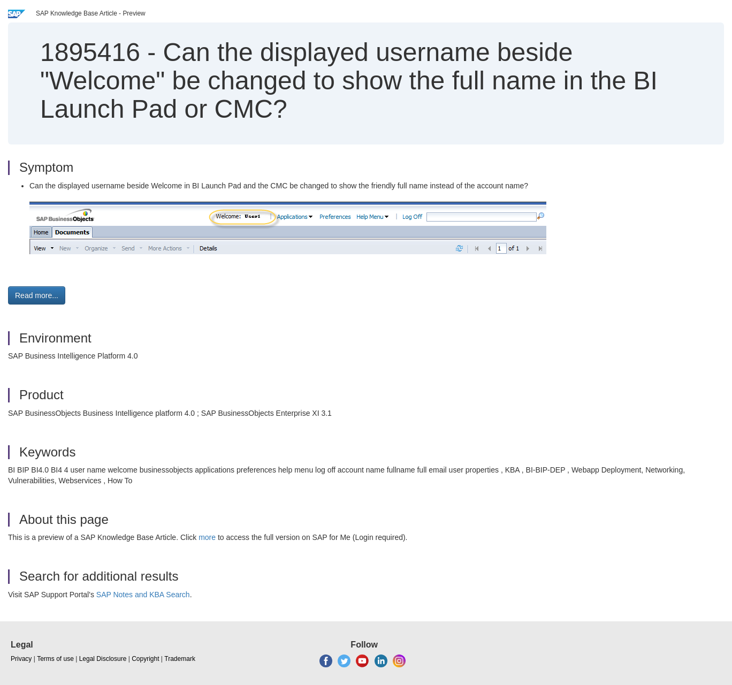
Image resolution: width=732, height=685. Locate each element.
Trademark (179, 659)
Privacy (21, 659)
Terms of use (55, 659)
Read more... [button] (36, 295)
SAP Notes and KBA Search (143, 594)
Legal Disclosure (103, 659)
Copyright (145, 659)
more (207, 537)
